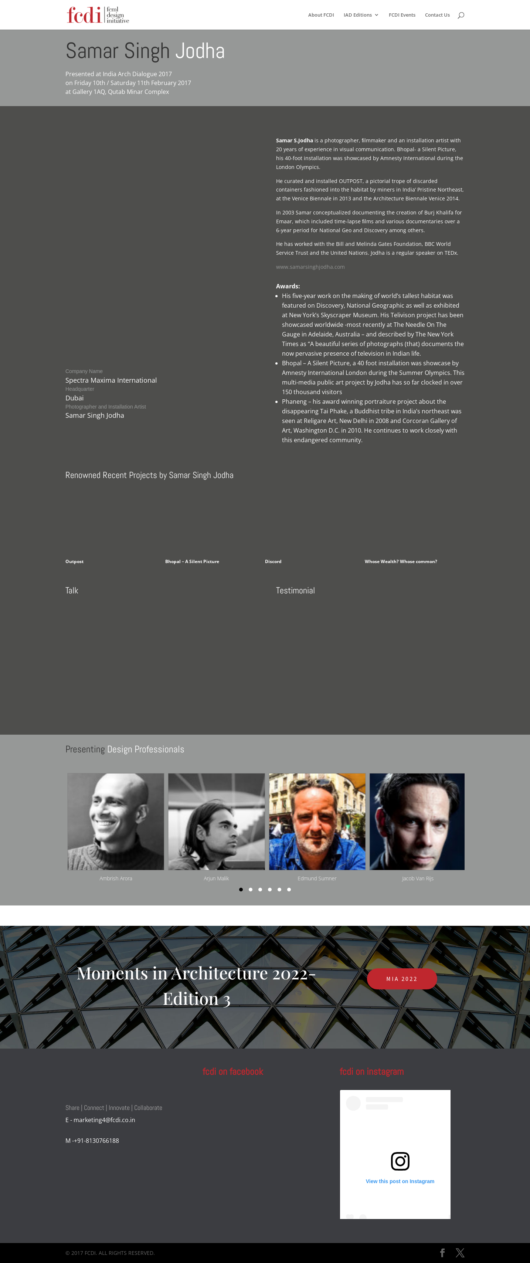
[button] (241, 889)
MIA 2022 (402, 978)
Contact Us (437, 15)
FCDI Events (402, 15)
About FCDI (321, 15)
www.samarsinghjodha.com (310, 266)
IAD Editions (358, 15)
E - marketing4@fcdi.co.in (100, 1120)
